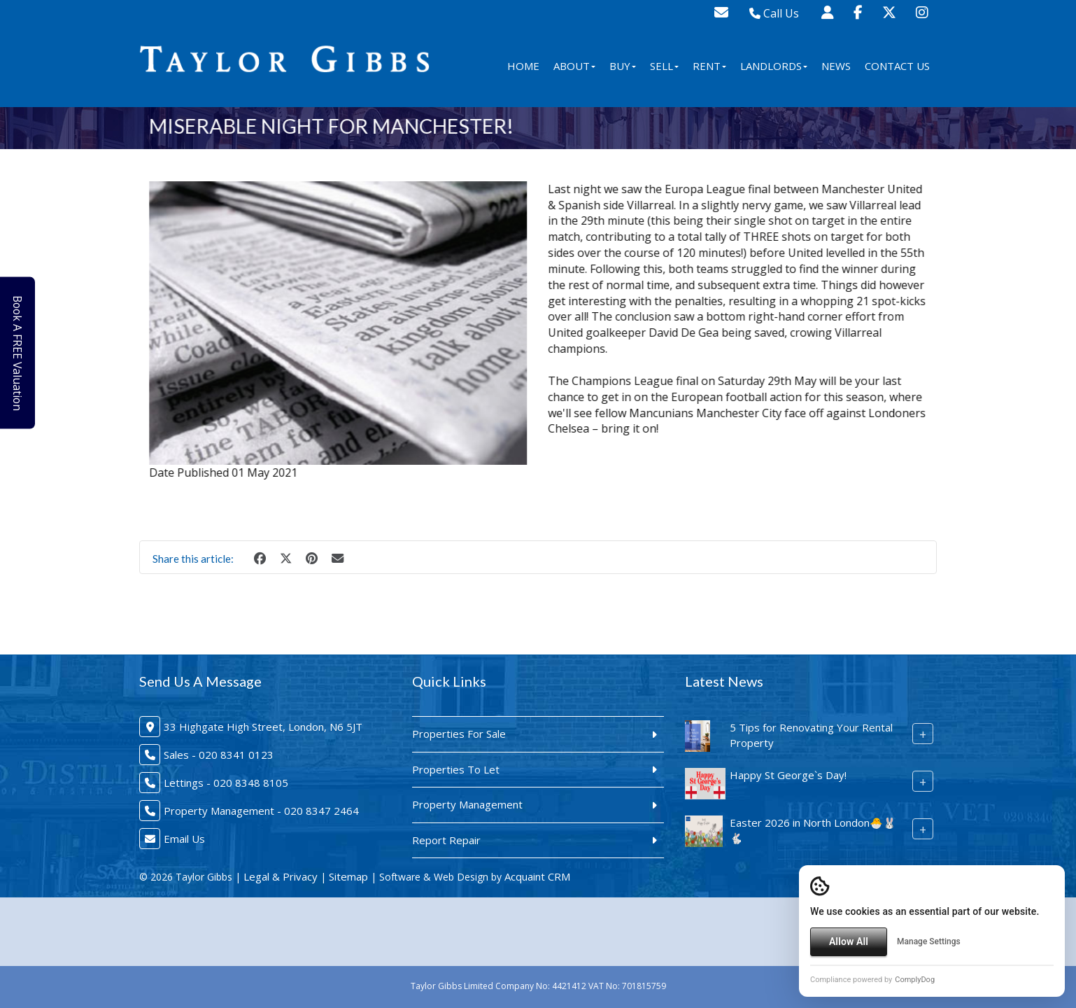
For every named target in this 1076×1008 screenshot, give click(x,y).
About (574, 66)
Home (523, 66)
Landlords (773, 66)
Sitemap (348, 876)
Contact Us (897, 66)
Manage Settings (929, 941)
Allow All (848, 941)
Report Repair (446, 840)
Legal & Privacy (280, 876)
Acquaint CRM (537, 876)
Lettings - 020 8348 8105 (226, 783)
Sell (664, 66)
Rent (709, 66)
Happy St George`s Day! (788, 775)
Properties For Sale (459, 734)
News (836, 66)
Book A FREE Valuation (22, 352)
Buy (622, 66)
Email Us (184, 839)
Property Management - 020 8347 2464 (261, 811)
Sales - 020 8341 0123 (219, 755)
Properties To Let (456, 769)
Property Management (467, 804)
